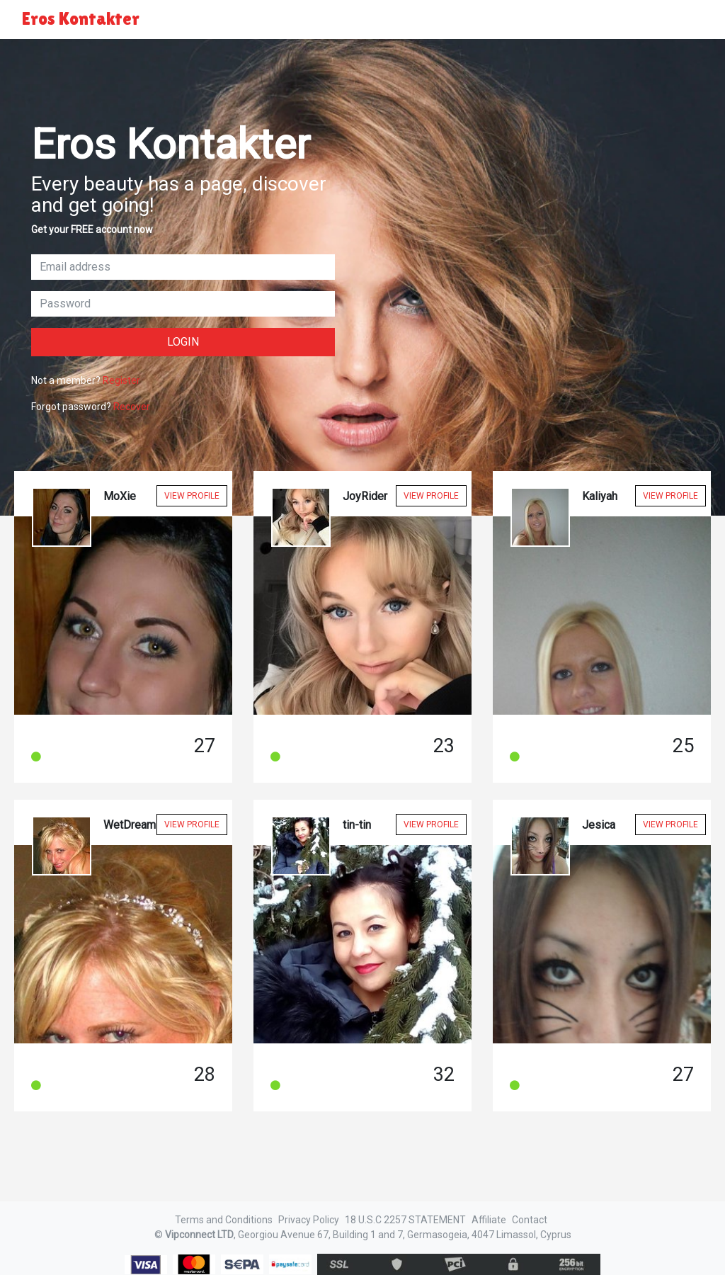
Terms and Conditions (224, 1219)
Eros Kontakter (80, 18)
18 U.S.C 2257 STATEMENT (405, 1219)
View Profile (191, 496)
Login (183, 341)
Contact (529, 1219)
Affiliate (489, 1219)
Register (121, 380)
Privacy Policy (308, 1219)
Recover (131, 406)
